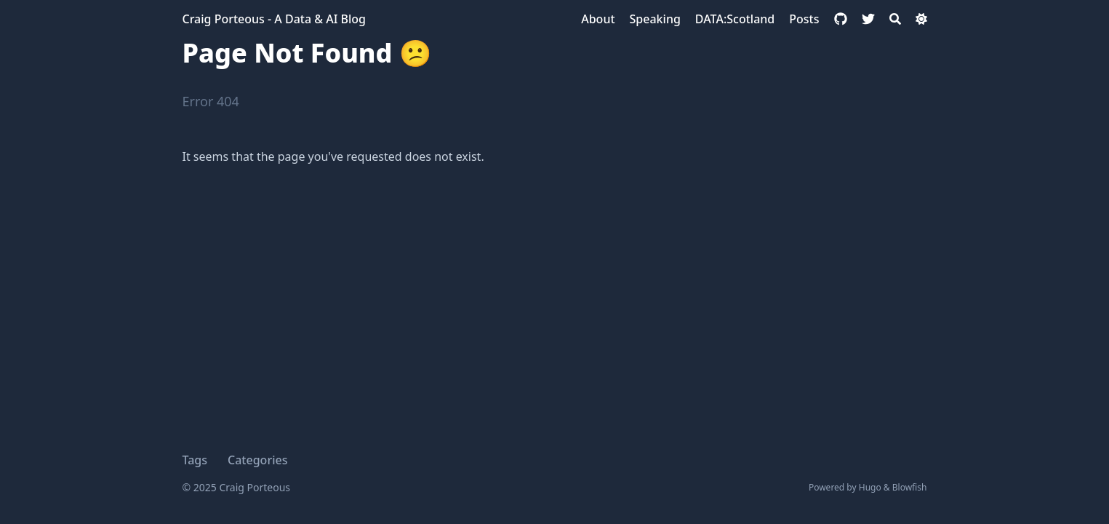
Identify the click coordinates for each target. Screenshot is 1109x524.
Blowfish (909, 487)
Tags (195, 460)
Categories (257, 460)
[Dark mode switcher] (921, 19)
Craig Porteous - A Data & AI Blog (274, 19)
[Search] (895, 19)
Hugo (870, 487)
